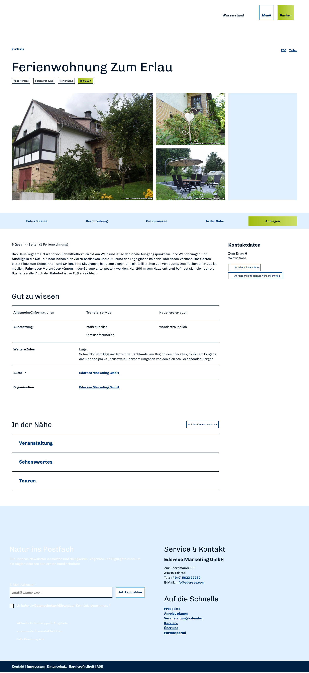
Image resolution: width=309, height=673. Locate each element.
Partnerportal (175, 633)
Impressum (36, 667)
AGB (100, 667)
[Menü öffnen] (265, 13)
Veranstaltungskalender (183, 619)
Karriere (171, 624)
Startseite (18, 49)
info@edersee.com (190, 583)
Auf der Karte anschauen (202, 425)
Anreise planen (176, 614)
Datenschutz (57, 667)
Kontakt (18, 667)
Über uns (171, 629)
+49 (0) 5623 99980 (186, 578)
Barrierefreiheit (81, 667)
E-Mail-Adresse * (23, 585)
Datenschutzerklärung (52, 606)
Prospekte (172, 609)
